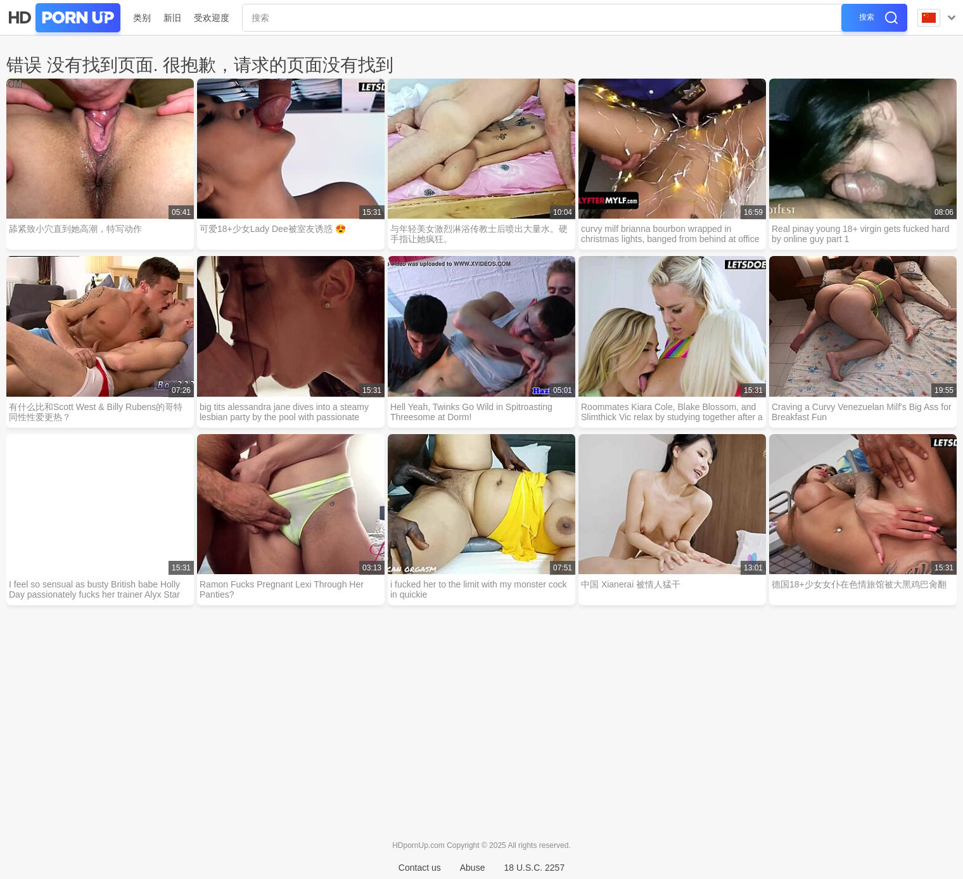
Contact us (420, 868)
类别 (142, 18)
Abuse (472, 868)
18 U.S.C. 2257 (534, 868)
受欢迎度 (211, 18)
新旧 (172, 18)
